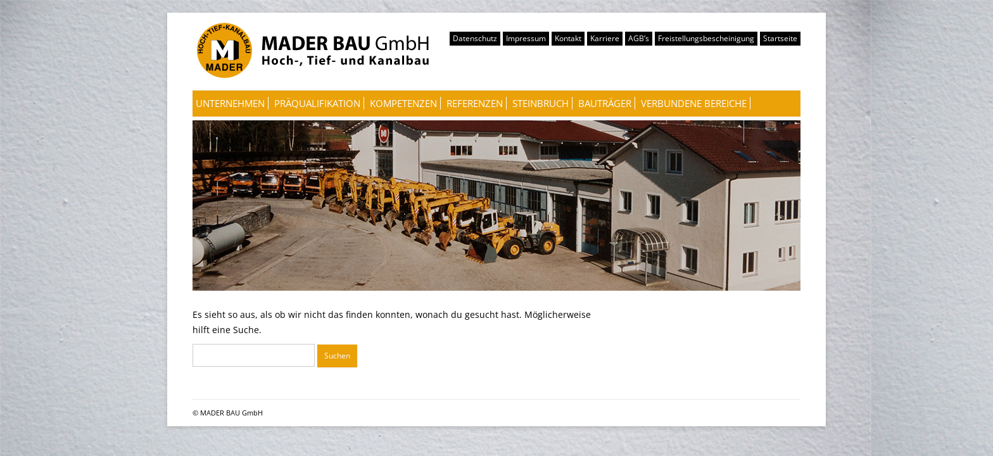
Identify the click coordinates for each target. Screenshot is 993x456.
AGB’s (638, 38)
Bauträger (604, 103)
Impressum (526, 38)
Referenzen (474, 103)
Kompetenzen (403, 103)
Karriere (604, 38)
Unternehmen (230, 103)
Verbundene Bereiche (694, 103)
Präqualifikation (317, 103)
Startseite (780, 38)
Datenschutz (475, 38)
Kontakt (568, 38)
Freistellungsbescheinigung (706, 38)
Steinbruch (540, 103)
